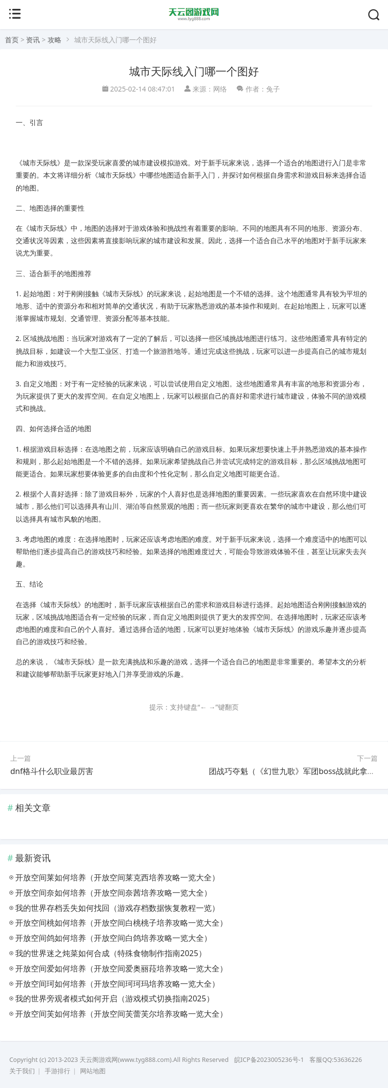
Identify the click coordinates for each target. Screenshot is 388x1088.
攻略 (54, 39)
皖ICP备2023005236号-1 (269, 1060)
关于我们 (22, 1071)
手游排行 (57, 1071)
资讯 (33, 39)
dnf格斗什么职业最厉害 (51, 771)
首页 (12, 39)
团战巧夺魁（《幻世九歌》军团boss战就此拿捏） (296, 771)
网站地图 (93, 1071)
